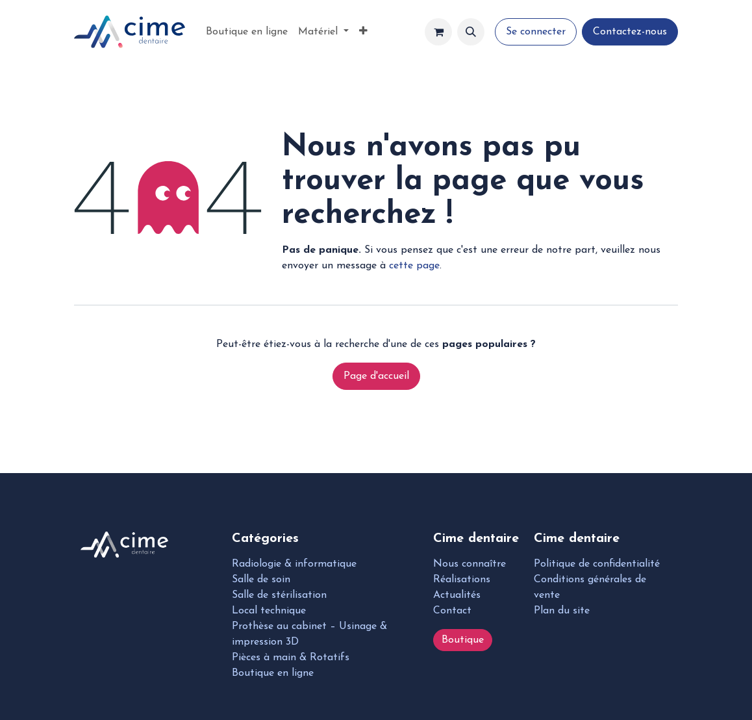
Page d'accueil (376, 376)
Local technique (269, 611)
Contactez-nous (630, 32)
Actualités (457, 595)
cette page (414, 266)
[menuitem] (247, 32)
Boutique (463, 640)
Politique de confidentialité (597, 564)
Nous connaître (469, 564)
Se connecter (536, 32)
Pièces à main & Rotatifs (290, 657)
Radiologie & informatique (294, 564)
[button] (470, 31)
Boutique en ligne (273, 673)
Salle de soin (261, 579)
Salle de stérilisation (279, 595)
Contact (452, 611)
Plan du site (562, 611)
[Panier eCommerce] (438, 31)
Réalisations (461, 579)
